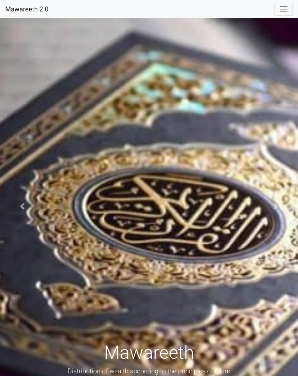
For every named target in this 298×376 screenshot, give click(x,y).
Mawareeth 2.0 (26, 9)
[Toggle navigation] (283, 9)
